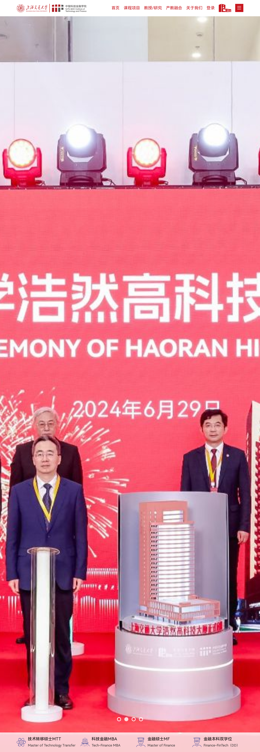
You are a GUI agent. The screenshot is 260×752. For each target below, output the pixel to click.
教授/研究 (153, 7)
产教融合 (174, 7)
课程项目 (132, 7)
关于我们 (194, 7)
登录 (211, 7)
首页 (116, 7)
